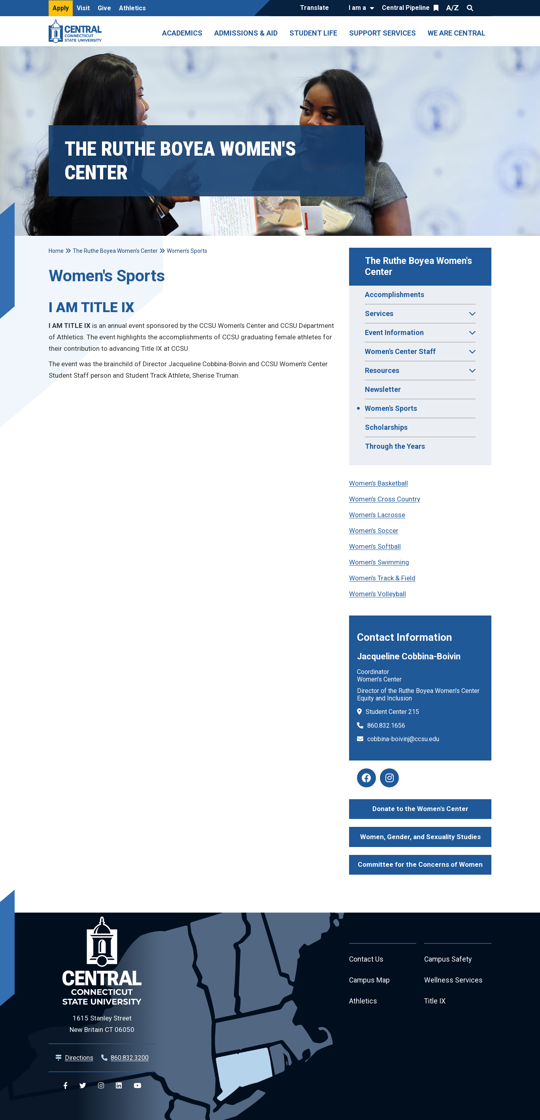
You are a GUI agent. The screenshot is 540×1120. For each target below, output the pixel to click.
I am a (357, 7)
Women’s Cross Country (384, 499)
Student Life (313, 33)
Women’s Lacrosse (377, 515)
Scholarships (386, 427)
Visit (83, 8)
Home (56, 251)
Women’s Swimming (379, 562)
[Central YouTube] (137, 1086)
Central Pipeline (406, 7)
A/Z (452, 7)
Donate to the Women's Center (420, 809)
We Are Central (456, 33)
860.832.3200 (130, 1058)
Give (104, 8)
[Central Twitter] (82, 1086)
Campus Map (370, 981)
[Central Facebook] (65, 1086)
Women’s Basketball (378, 483)
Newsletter (383, 389)
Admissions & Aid (246, 33)
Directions (79, 1058)
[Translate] (316, 8)
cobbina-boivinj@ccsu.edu (403, 739)
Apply (61, 8)
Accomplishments (394, 294)
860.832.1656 (386, 725)
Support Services (382, 33)
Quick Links (484, 8)
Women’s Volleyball (377, 594)
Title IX (435, 1002)
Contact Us (366, 959)
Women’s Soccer (373, 531)
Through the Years (395, 446)
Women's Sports (391, 408)
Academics (182, 33)
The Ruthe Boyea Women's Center (419, 266)
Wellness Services (453, 981)
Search (470, 8)
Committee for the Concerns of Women (420, 864)
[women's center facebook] (366, 777)
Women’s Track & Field (382, 578)
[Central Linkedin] (119, 1086)
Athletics (132, 8)
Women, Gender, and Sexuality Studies (420, 837)
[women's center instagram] (389, 777)
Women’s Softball (375, 546)
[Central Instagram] (101, 1086)
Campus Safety (448, 959)
